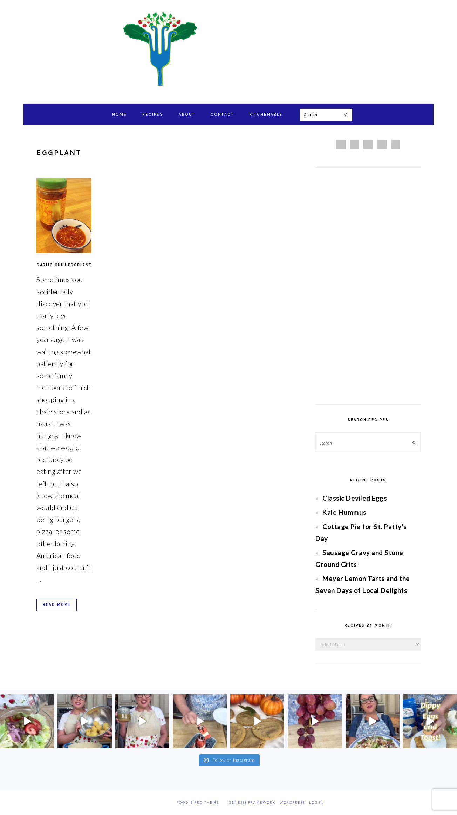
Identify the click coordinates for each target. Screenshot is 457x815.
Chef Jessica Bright (228, 49)
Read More (56, 604)
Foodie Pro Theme (198, 802)
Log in (316, 802)
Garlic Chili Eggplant (63, 265)
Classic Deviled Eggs (354, 498)
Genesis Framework (252, 802)
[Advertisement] (368, 286)
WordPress (292, 802)
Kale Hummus (344, 512)
